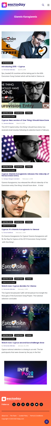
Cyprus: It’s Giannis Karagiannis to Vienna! (20, 229)
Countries (19, 113)
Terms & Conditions (36, 416)
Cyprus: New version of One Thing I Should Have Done (25, 120)
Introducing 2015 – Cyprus (13, 66)
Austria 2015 (7, 113)
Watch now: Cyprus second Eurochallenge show (23, 342)
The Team (13, 416)
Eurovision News (9, 116)
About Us (5, 416)
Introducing (7, 63)
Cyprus (29, 113)
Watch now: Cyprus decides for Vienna (19, 286)
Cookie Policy (23, 416)
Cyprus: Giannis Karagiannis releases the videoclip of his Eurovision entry (25, 175)
